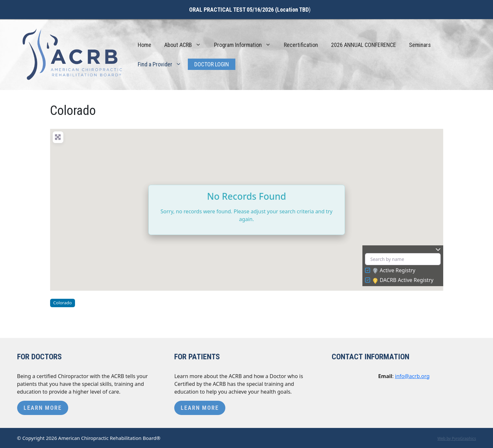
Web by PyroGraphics (456, 438)
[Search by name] (403, 259)
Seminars (420, 44)
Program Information (245, 45)
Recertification (301, 44)
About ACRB (186, 45)
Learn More (43, 407)
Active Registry (394, 270)
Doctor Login (211, 64)
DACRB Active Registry (403, 280)
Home (144, 44)
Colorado (62, 303)
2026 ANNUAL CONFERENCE (363, 44)
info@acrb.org (412, 376)
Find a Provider (163, 64)
